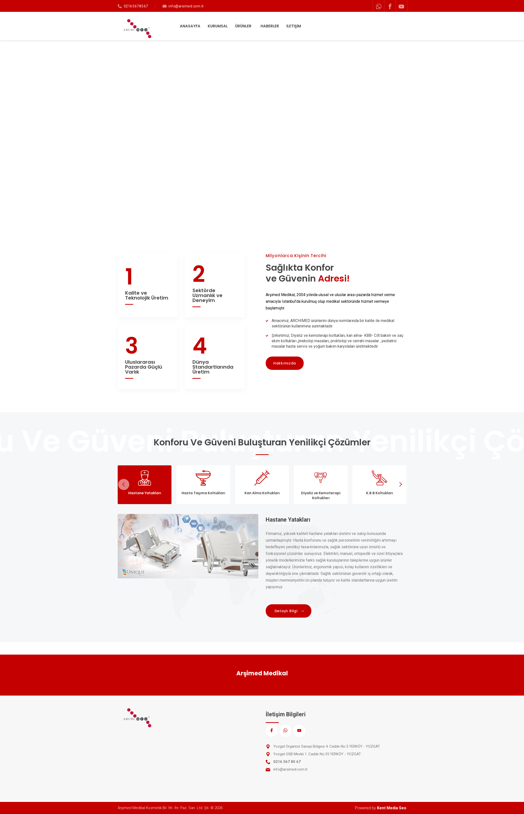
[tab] (144, 484)
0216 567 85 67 (136, 6)
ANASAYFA (190, 26)
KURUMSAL (218, 26)
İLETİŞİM (293, 26)
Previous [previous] (123, 484)
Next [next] (400, 484)
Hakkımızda (284, 363)
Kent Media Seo (391, 808)
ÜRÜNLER (243, 26)
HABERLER (270, 26)
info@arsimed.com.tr (186, 6)
